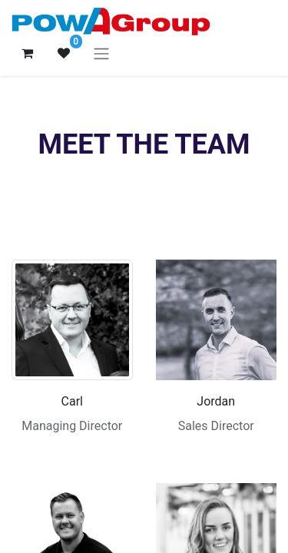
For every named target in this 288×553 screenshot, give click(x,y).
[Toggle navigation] (101, 53)
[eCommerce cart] (27, 53)
